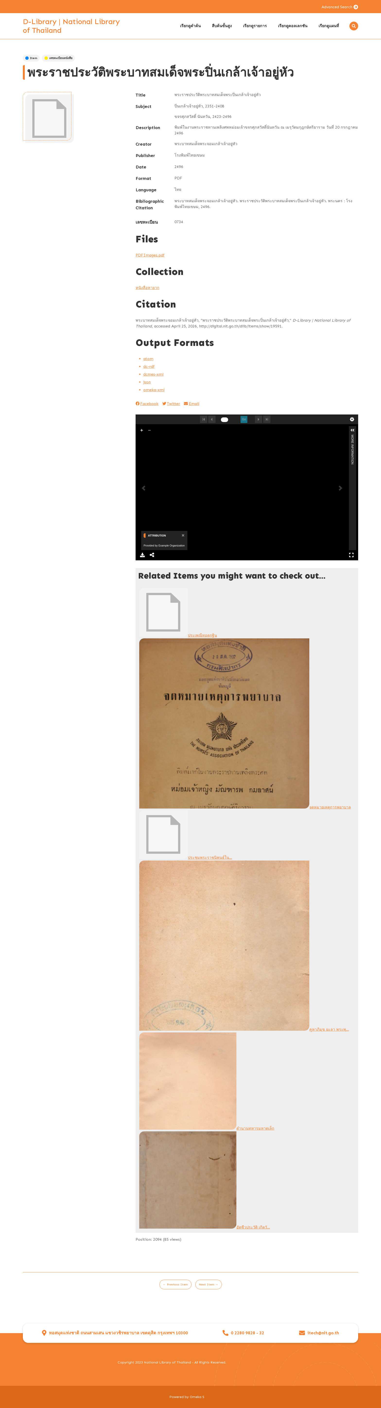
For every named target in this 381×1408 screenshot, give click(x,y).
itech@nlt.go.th (323, 1333)
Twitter (171, 403)
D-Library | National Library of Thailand (71, 26)
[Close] (182, 535)
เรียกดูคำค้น (190, 26)
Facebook (147, 403)
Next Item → (208, 1284)
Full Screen (351, 555)
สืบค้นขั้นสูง (222, 26)
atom (148, 358)
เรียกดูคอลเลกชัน (292, 26)
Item (31, 58)
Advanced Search (336, 7)
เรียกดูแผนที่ (329, 26)
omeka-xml (154, 389)
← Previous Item (175, 1284)
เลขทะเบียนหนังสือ (58, 58)
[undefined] (224, 419)
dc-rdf (149, 366)
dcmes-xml (153, 374)
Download (142, 555)
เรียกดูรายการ (255, 26)
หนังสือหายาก (147, 287)
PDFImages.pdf (150, 255)
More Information (352, 437)
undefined (352, 419)
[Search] (353, 26)
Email (191, 403)
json (147, 382)
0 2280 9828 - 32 (247, 1333)
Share (152, 555)
